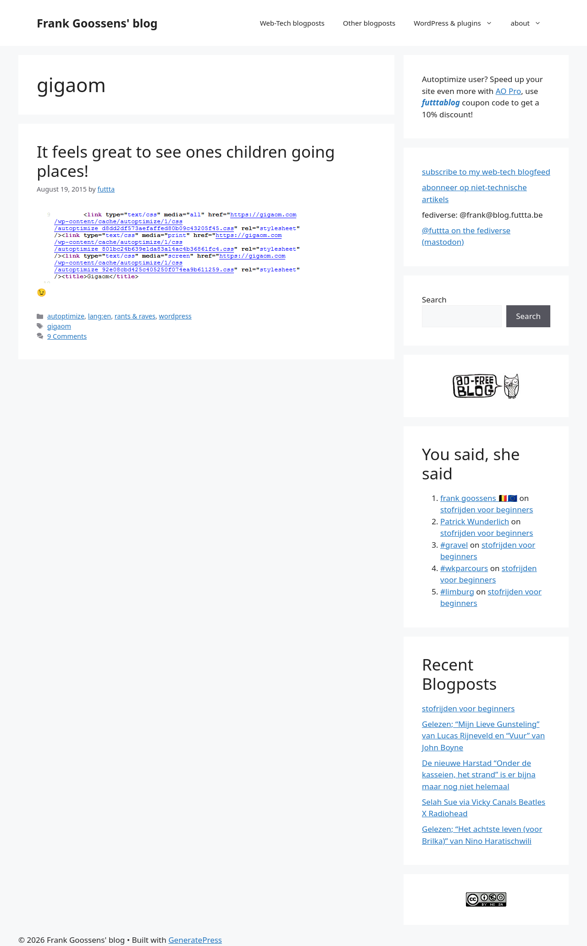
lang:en (99, 316)
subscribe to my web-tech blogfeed (486, 171)
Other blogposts (369, 23)
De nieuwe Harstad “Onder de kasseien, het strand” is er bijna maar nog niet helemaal (479, 775)
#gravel (454, 544)
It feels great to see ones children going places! (186, 161)
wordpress (175, 316)
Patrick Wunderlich (474, 521)
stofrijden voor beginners (486, 509)
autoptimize (65, 316)
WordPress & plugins (457, 23)
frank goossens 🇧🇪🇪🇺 (478, 498)
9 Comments (67, 336)
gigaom (59, 326)
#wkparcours (464, 568)
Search (434, 299)
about (530, 23)
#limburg (457, 591)
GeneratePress (195, 940)
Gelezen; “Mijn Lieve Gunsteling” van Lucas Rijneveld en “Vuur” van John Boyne (483, 736)
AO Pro (508, 91)
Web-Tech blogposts (292, 23)
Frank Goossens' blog (97, 23)
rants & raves (135, 316)
